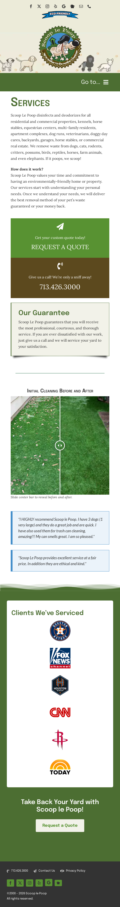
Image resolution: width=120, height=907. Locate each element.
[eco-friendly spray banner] (60, 10)
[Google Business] (64, 6)
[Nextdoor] (72, 6)
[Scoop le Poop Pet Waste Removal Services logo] (60, 26)
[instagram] (47, 6)
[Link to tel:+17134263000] (60, 266)
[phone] (89, 6)
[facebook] (31, 6)
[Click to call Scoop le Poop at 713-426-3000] (60, 284)
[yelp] (55, 6)
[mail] (81, 6)
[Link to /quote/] (60, 226)
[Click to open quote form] (60, 244)
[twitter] (39, 6)
